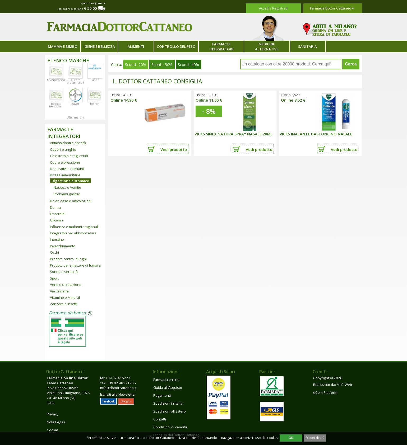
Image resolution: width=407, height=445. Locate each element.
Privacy (52, 414)
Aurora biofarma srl (75, 81)
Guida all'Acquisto (167, 387)
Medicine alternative (266, 46)
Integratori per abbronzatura (73, 233)
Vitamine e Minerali (65, 297)
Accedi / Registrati (273, 8)
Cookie (52, 430)
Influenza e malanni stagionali (74, 226)
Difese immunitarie (65, 175)
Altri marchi (75, 117)
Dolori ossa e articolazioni (70, 200)
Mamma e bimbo (62, 46)
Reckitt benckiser (56, 105)
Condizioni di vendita (170, 427)
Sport (54, 278)
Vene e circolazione (65, 284)
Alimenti (136, 46)
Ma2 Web (344, 384)
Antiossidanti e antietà (68, 142)
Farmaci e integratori (221, 46)
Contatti (159, 419)
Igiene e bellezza (99, 46)
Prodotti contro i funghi (68, 259)
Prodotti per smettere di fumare (75, 265)
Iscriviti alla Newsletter (118, 394)
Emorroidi (57, 213)
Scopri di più (315, 437)
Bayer (75, 104)
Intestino (57, 239)
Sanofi (95, 80)
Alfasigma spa (56, 80)
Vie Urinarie (59, 291)
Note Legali (56, 422)
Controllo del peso (176, 46)
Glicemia (57, 220)
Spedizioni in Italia (167, 403)
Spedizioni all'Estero (169, 411)
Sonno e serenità (64, 271)
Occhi (54, 252)
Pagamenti (162, 395)
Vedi (173, 149)
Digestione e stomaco (70, 180)
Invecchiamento (62, 246)
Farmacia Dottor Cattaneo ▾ (332, 8)
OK (291, 437)
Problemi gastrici (67, 194)
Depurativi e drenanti (67, 168)
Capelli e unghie (63, 149)
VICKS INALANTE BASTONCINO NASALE (316, 133)
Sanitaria (307, 46)
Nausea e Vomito (67, 187)
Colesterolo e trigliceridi (69, 155)
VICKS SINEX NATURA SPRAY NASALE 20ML (233, 133)
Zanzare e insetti (63, 303)
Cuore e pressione (65, 162)
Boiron (95, 104)
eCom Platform (325, 392)
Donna (55, 207)
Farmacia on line (166, 379)
